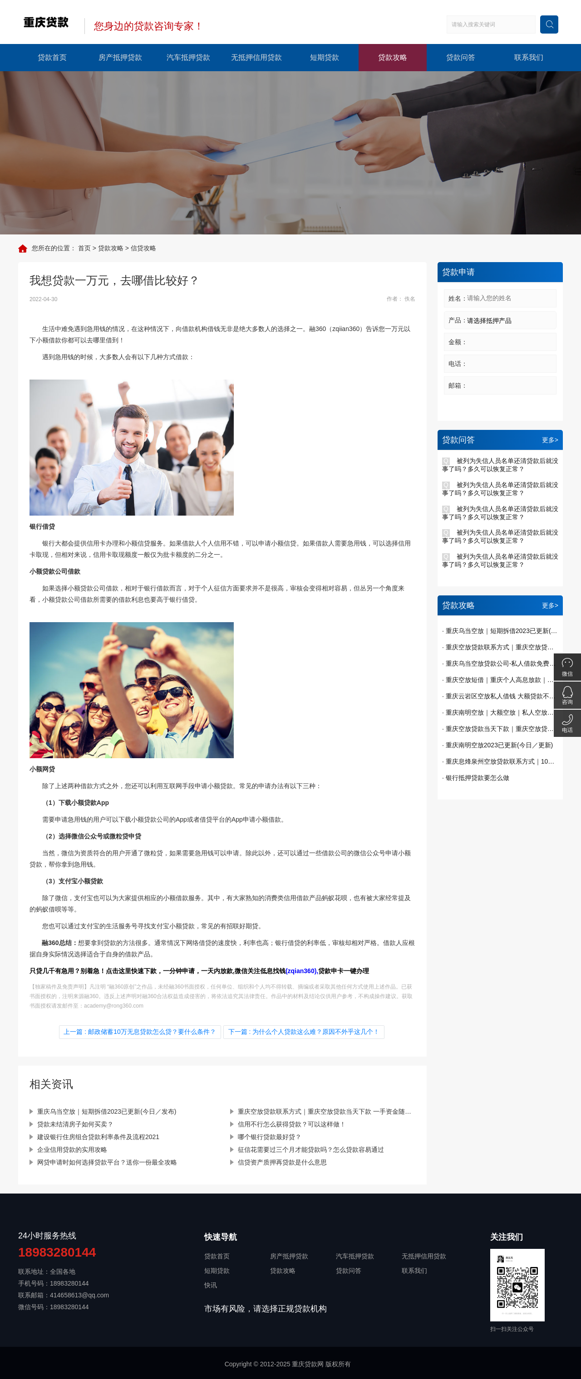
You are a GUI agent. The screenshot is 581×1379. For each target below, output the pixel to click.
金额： (458, 342)
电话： (458, 363)
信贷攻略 (143, 248)
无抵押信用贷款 (256, 57)
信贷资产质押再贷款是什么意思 (282, 1160)
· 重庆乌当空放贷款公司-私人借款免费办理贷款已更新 (500, 663)
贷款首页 (52, 57)
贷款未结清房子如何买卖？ (75, 1122)
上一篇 (142, 1031)
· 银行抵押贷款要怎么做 (475, 777)
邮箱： (458, 385)
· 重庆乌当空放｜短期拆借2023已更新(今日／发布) (500, 630)
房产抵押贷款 (120, 57)
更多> (550, 439)
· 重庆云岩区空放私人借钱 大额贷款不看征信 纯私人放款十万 (500, 696)
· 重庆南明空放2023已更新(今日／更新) (497, 745)
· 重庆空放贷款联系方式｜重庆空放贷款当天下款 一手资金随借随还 (500, 647)
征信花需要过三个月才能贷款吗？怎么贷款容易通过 (311, 1147)
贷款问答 (460, 57)
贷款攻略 (392, 57)
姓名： (458, 298)
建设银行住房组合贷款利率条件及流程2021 (98, 1135)
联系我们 (528, 57)
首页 (84, 248)
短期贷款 (324, 57)
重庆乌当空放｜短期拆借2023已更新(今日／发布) (106, 1109)
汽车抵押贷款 (188, 57)
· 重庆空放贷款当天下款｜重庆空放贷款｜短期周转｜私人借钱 (500, 728)
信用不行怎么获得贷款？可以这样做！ (292, 1122)
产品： (458, 320)
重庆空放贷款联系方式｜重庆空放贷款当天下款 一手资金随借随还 (326, 1109)
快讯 (210, 1283)
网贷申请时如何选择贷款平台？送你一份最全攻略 (107, 1160)
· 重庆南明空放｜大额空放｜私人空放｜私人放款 (500, 712)
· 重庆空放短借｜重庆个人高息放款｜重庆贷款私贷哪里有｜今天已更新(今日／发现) (500, 679)
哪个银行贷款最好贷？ (269, 1135)
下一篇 (303, 1031)
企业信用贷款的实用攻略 (72, 1147)
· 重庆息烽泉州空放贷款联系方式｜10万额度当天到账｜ (500, 761)
